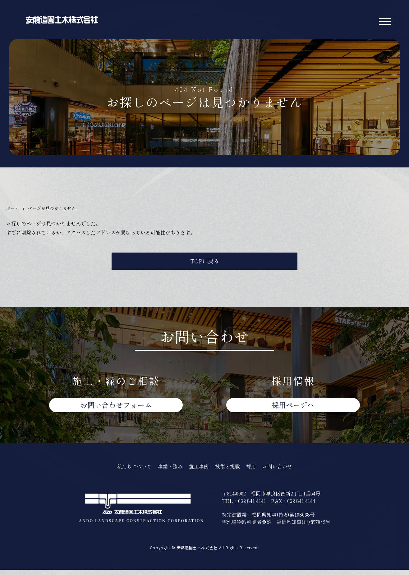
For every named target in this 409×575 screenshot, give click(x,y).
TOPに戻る (205, 262)
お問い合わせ (115, 409)
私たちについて (131, 471)
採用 (253, 471)
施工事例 (198, 471)
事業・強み (169, 471)
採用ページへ (293, 409)
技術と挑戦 (229, 471)
